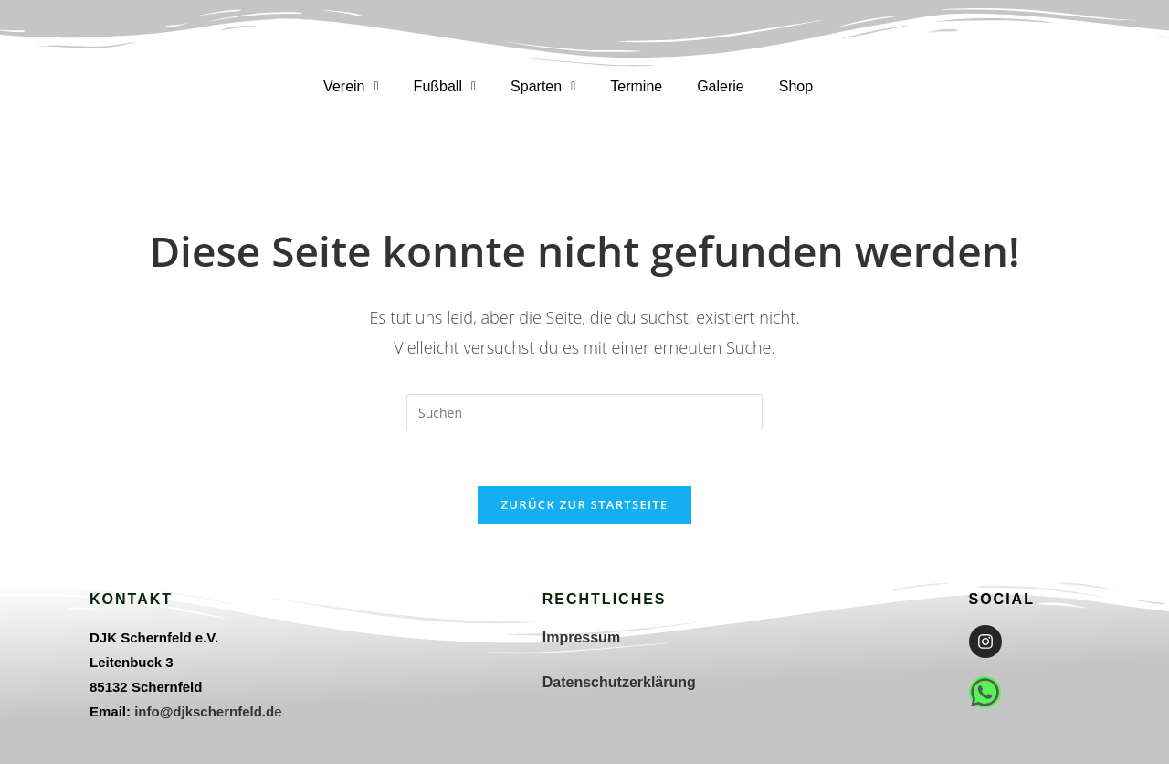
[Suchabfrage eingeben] (584, 412)
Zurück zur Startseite (585, 504)
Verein (351, 86)
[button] (351, 87)
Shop (796, 86)
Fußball (445, 86)
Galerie (720, 86)
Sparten (543, 86)
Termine (636, 86)
